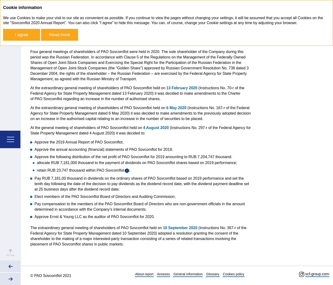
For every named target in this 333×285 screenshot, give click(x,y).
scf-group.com (317, 274)
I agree (21, 34)
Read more (59, 34)
